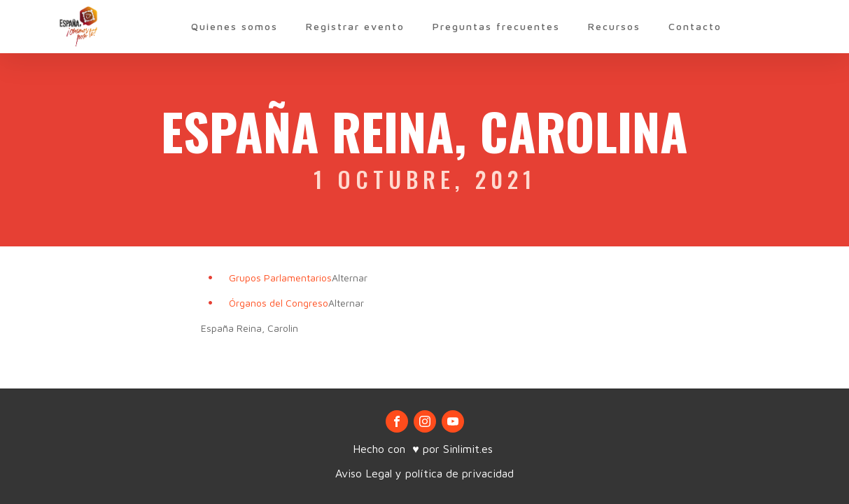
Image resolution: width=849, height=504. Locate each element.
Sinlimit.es (469, 448)
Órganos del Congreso (278, 303)
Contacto (695, 26)
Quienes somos (234, 26)
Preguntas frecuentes (496, 26)
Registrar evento (355, 26)
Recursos (614, 26)
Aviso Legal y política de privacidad (424, 473)
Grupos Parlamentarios (280, 278)
